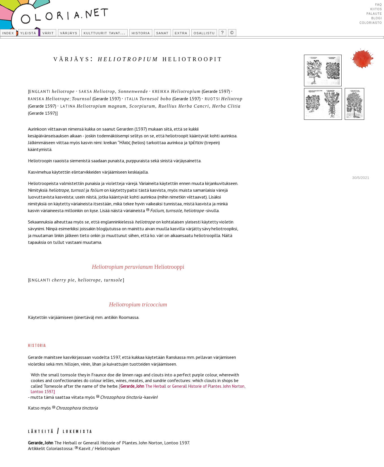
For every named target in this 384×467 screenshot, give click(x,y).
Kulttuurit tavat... (104, 32)
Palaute (374, 13)
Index (8, 32)
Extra (181, 32)
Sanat (162, 32)
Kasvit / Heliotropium (99, 448)
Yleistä (28, 32)
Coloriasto (370, 22)
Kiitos (376, 9)
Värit (48, 32)
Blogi (376, 18)
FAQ (378, 4)
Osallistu (204, 32)
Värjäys (68, 32)
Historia (141, 32)
